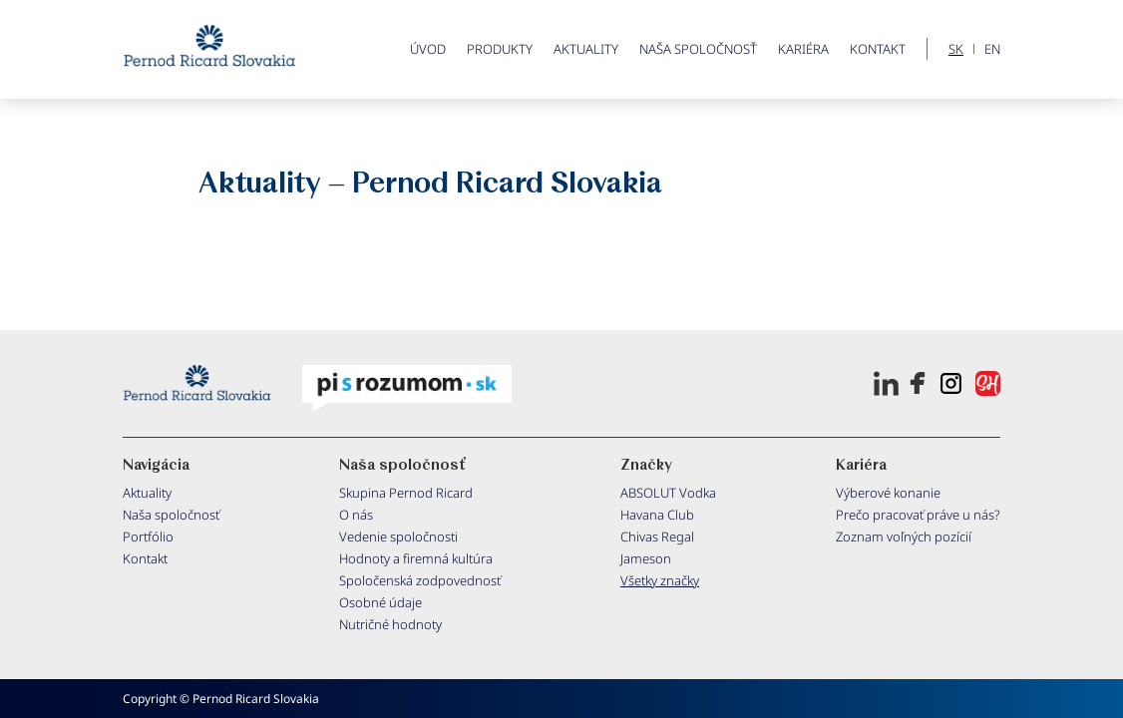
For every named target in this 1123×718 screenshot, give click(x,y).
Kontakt (878, 49)
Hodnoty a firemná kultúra (416, 558)
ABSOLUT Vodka (668, 493)
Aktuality (586, 49)
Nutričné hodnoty (390, 624)
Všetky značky (659, 580)
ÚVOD (428, 49)
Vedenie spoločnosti (398, 536)
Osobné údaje (380, 602)
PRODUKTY (500, 49)
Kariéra (803, 49)
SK (955, 49)
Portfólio (148, 536)
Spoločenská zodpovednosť (420, 580)
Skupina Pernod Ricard (406, 493)
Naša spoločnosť (698, 49)
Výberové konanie (888, 493)
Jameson (645, 558)
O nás (356, 515)
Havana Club (657, 515)
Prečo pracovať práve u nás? (918, 515)
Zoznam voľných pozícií (903, 536)
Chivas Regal (657, 536)
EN (992, 49)
